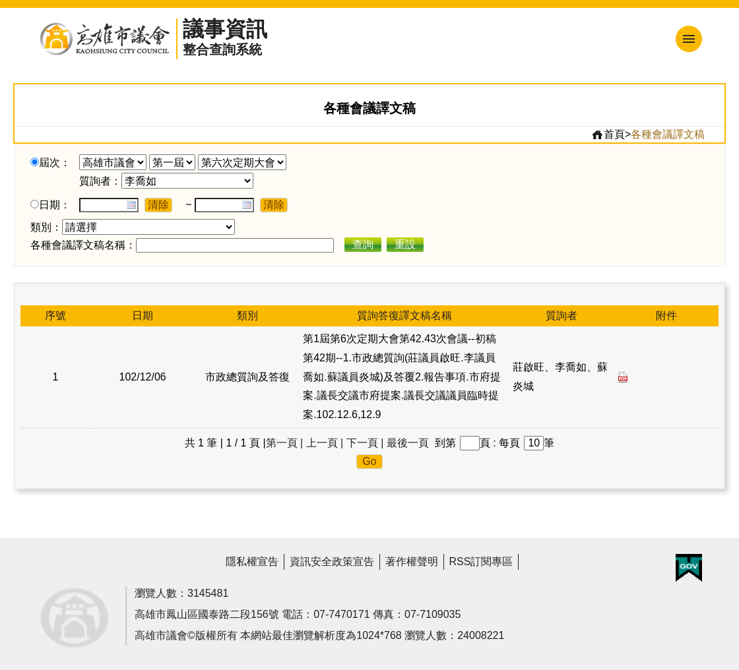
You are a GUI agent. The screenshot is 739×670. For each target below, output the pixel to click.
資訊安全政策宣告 (332, 561)
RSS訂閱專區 (481, 561)
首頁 (608, 134)
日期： (55, 204)
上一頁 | (325, 442)
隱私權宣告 (252, 561)
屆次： (55, 162)
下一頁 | (365, 442)
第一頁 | (285, 442)
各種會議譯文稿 (668, 134)
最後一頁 (408, 442)
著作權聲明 (411, 561)
